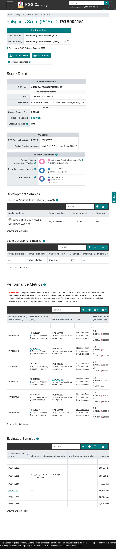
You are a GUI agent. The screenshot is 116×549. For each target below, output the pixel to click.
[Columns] (96, 247)
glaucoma (81, 7)
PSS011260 (35, 379)
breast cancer (73, 7)
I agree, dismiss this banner (103, 543)
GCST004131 (33, 220)
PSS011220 (35, 333)
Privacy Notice (58, 546)
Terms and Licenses (19, 62)
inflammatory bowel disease (38, 41)
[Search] (80, 206)
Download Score (19, 55)
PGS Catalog (14, 14)
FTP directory (42, 55)
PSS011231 (35, 348)
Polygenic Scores (30, 14)
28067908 (25, 224)
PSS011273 (35, 410)
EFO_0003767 (60, 41)
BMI (86, 7)
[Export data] (104, 206)
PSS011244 (35, 364)
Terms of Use (75, 546)
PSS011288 (35, 394)
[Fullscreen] (97, 206)
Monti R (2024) (58, 146)
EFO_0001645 (93, 7)
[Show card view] (84, 309)
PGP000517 (47, 140)
